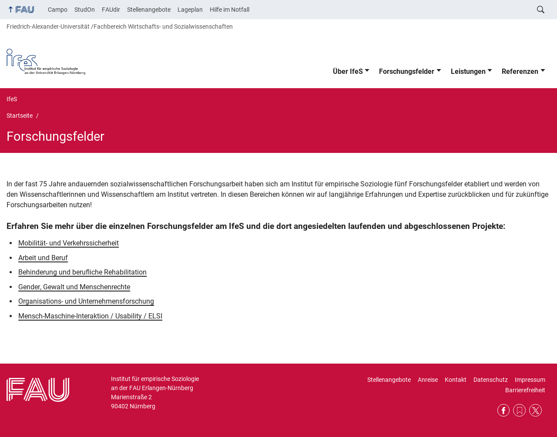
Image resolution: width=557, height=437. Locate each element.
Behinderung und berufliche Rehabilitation (82, 272)
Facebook (503, 410)
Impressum (530, 379)
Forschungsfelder (406, 71)
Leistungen (468, 71)
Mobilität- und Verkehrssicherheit (68, 243)
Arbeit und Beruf (43, 258)
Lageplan (190, 9)
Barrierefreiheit (525, 390)
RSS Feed (519, 410)
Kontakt (455, 379)
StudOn (84, 9)
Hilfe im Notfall (229, 9)
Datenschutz (490, 379)
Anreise (428, 379)
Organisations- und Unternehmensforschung (86, 301)
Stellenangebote (149, 9)
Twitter (535, 410)
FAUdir (111, 9)
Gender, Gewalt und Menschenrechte (74, 287)
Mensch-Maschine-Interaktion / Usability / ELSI (90, 316)
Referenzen (520, 71)
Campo (57, 9)
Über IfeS (348, 71)
